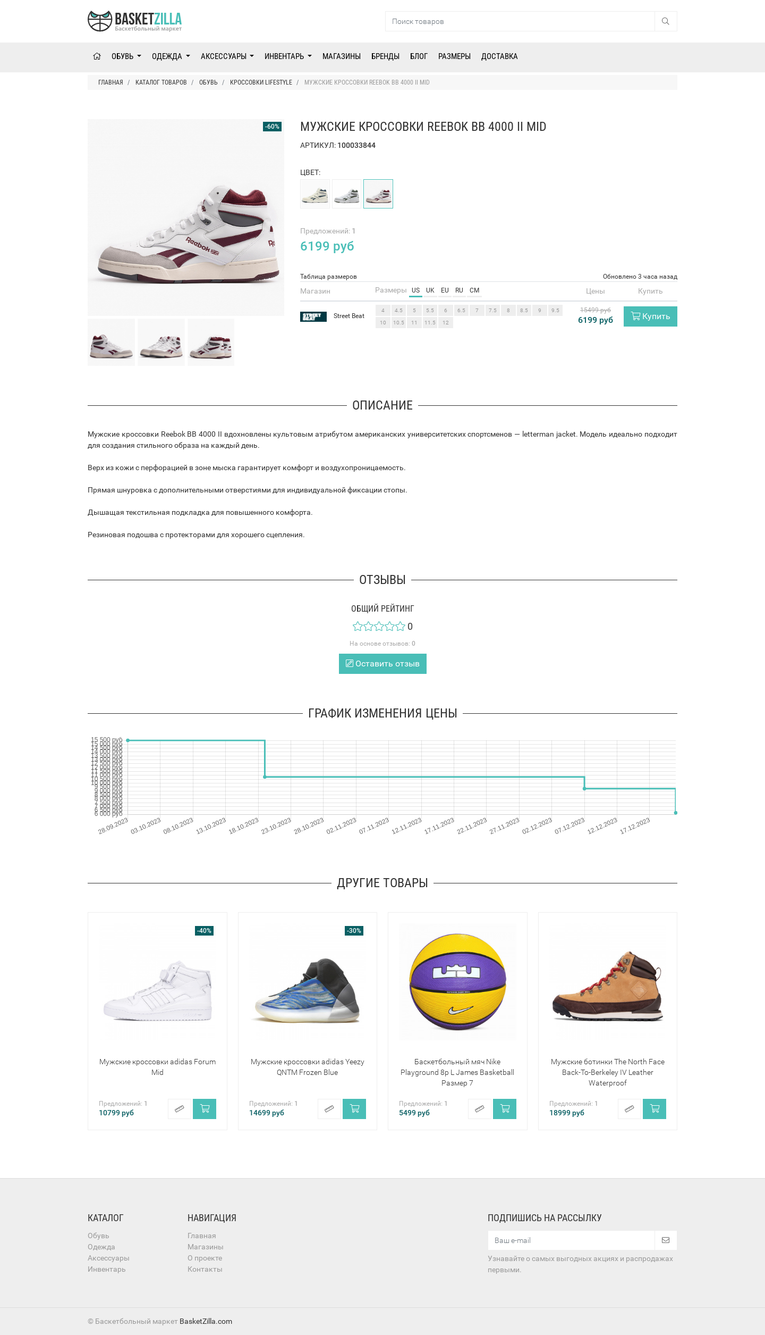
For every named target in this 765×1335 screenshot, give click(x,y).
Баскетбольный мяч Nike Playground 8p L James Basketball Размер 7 (457, 1072)
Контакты (205, 1269)
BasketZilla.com (206, 1321)
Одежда (168, 56)
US (416, 290)
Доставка (499, 56)
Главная (202, 1235)
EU (445, 290)
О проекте (205, 1258)
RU (459, 290)
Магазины (341, 56)
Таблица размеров (328, 276)
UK (430, 290)
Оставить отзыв (383, 663)
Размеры (454, 56)
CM (474, 290)
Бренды (385, 56)
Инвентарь (285, 56)
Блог (419, 56)
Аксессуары (224, 56)
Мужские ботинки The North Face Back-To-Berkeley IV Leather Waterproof (608, 1072)
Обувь (123, 56)
